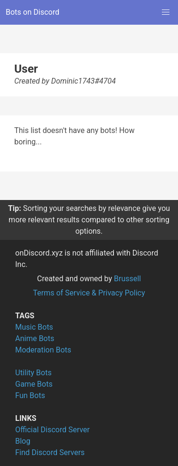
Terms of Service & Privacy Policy (89, 292)
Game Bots (34, 384)
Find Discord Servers (49, 452)
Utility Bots (33, 372)
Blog (22, 441)
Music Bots (34, 327)
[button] (165, 12)
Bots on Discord (32, 12)
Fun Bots (30, 395)
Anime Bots (34, 338)
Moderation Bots (43, 349)
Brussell (127, 278)
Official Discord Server (52, 429)
